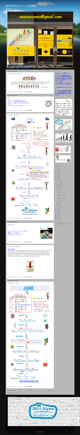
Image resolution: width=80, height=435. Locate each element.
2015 (58, 210)
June (59, 190)
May (58, 202)
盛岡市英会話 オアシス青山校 (20, 6)
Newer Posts (11, 390)
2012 (58, 215)
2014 (58, 212)
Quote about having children (15, 73)
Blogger (42, 431)
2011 (58, 217)
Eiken (9, 98)
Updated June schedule (13, 283)
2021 (58, 171)
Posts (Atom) (15, 392)
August (59, 187)
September (60, 185)
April (59, 203)
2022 (58, 169)
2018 (58, 176)
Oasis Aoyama (59, 225)
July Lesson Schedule (13, 115)
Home (30, 390)
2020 (58, 173)
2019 (58, 174)
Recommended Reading (14, 246)
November (60, 182)
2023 (58, 168)
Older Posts (50, 390)
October (59, 184)
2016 (58, 179)
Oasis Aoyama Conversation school (63, 223)
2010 (58, 218)
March (59, 205)
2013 (58, 213)
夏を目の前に (11, 224)
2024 (58, 166)
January (59, 208)
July (58, 189)
